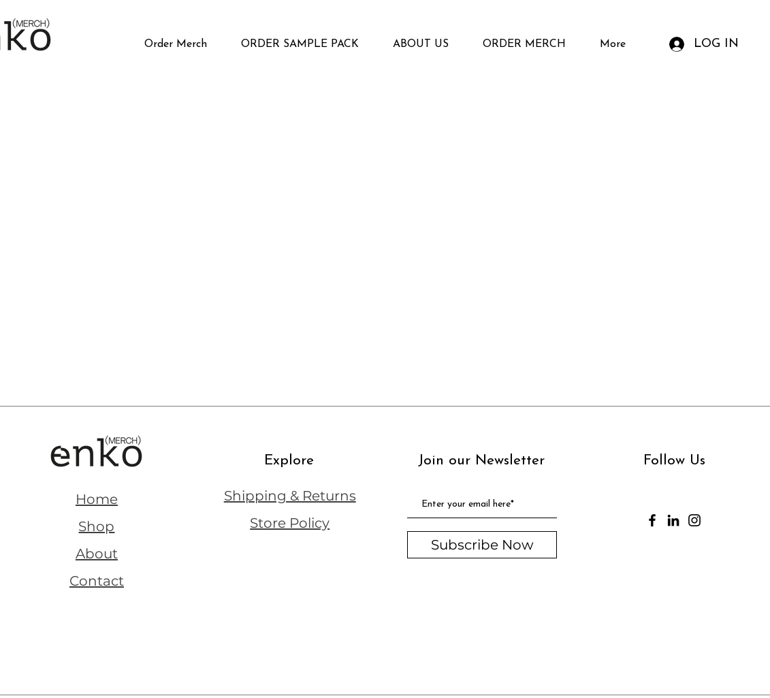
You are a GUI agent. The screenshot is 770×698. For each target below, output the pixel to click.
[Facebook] (652, 520)
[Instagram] (694, 520)
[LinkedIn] (673, 520)
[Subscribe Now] (482, 544)
